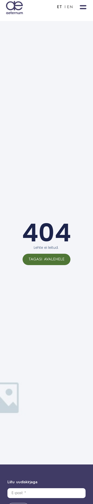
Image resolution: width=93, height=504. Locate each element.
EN (70, 7)
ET (59, 7)
